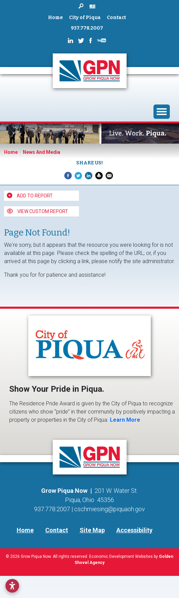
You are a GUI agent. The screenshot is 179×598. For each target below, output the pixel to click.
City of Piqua (85, 17)
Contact (116, 17)
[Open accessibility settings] (12, 586)
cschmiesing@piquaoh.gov (109, 509)
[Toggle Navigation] (161, 111)
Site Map (92, 530)
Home (55, 17)
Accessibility (134, 530)
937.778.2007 (87, 28)
